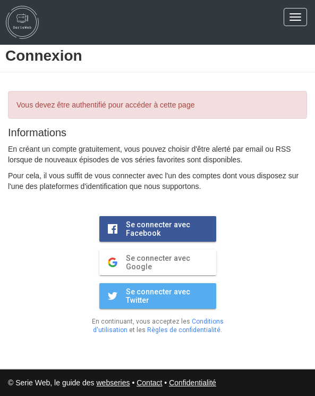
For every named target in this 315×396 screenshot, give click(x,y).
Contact (149, 382)
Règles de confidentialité (183, 330)
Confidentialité (192, 382)
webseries (113, 382)
